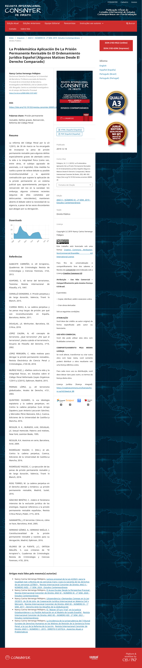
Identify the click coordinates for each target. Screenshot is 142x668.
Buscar (130, 23)
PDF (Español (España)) (70, 134)
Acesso (134, 2)
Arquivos (20, 38)
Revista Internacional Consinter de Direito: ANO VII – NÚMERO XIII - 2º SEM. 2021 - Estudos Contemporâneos (52, 615)
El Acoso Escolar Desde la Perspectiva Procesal (68, 590)
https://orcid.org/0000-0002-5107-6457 (23, 93)
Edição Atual (13, 23)
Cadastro (124, 2)
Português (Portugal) (109, 78)
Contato (12, 29)
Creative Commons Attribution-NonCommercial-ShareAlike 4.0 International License (75, 253)
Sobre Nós (25, 29)
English (103, 65)
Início (11, 38)
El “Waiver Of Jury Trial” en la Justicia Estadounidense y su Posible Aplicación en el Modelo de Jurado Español (48, 611)
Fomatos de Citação (67, 185)
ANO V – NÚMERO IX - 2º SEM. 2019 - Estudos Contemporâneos (54, 38)
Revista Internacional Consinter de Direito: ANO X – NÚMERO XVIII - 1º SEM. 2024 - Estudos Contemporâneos (51, 586)
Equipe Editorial (52, 23)
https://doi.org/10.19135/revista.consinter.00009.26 (33, 107)
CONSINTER (112, 2)
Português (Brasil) (108, 74)
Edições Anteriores (31, 23)
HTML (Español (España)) (71, 130)
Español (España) (108, 69)
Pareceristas (69, 23)
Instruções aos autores (91, 23)
